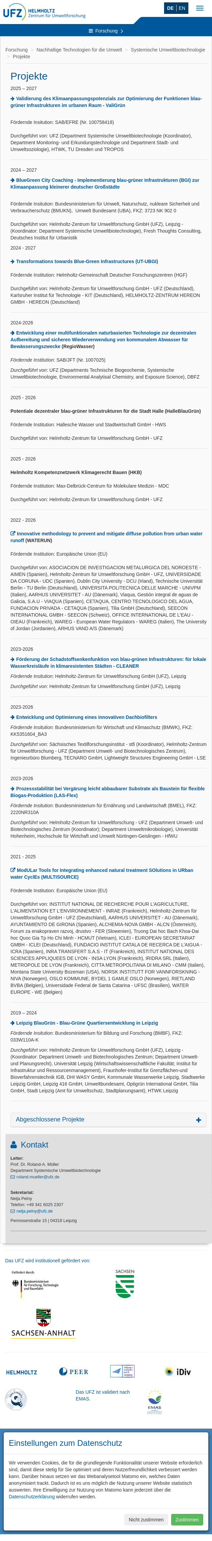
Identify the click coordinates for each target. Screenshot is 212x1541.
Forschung (106, 31)
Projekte (21, 56)
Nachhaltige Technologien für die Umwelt (79, 49)
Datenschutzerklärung (32, 1496)
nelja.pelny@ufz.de (35, 1211)
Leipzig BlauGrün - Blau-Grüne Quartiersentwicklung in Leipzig (87, 1023)
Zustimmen (187, 1519)
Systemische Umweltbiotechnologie (168, 49)
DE (170, 8)
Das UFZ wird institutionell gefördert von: (47, 1260)
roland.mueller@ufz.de (38, 1177)
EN (182, 8)
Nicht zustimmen (146, 1519)
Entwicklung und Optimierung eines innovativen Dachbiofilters (86, 717)
